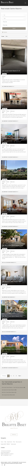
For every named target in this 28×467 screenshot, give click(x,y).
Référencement (13, 463)
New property (18, 441)
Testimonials (13, 444)
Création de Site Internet (5, 463)
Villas (5, 441)
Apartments (9, 441)
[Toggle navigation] (25, 3)
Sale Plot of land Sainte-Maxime (8, 392)
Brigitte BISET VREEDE (5, 444)
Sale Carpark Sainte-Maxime (7, 394)
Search (14, 28)
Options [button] (4, 32)
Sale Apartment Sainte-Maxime (8, 389)
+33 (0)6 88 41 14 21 (6, 455)
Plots (14, 441)
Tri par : (3, 36)
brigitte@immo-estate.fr (8, 453)
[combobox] (14, 15)
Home (2, 441)
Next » (20, 375)
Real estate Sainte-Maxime (7, 387)
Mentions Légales (4, 462)
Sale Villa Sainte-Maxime (18, 387)
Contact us (14, 434)
